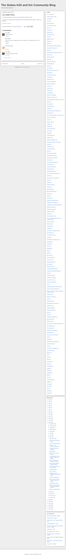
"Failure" (49, 124)
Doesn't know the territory (52, 288)
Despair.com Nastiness (52, 200)
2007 (49, 503)
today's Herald (8, 23)
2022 (49, 401)
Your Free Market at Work (54, 443)
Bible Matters (50, 189)
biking (48, 359)
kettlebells (49, 372)
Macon (6, 38)
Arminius (49, 90)
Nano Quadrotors (50, 216)
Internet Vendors (50, 310)
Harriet (48, 144)
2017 (49, 409)
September (52, 429)
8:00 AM (7, 43)
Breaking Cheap (50, 262)
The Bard (49, 160)
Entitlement (49, 39)
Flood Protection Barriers (52, 303)
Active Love (49, 259)
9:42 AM (7, 49)
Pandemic (49, 223)
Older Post (39, 63)
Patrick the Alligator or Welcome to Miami (54, 461)
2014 (49, 414)
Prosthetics (49, 226)
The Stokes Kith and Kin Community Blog (28, 5)
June (51, 435)
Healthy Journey (50, 16)
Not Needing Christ (51, 155)
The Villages (49, 164)
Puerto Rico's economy (52, 334)
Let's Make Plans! (53, 469)
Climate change (50, 275)
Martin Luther (50, 57)
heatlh (48, 368)
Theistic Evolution (50, 166)
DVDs (48, 195)
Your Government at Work (52, 173)
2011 (49, 420)
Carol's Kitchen (50, 266)
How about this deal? (53, 483)
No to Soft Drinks (53, 438)
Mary (54, 529)
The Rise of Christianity (52, 348)
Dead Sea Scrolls (50, 74)
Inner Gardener (50, 148)
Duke (48, 36)
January (51, 497)
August (51, 431)
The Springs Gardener (51, 162)
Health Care (49, 146)
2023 (49, 399)
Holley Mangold (50, 308)
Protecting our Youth (51, 157)
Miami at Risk (50, 319)
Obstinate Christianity (51, 330)
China (48, 273)
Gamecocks (49, 305)
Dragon (48, 108)
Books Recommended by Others (54, 52)
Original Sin (49, 529)
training (48, 390)
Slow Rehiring (52, 451)
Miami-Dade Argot (51, 153)
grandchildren (50, 63)
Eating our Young (50, 296)
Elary (48, 299)
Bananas (49, 32)
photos (48, 66)
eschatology (49, 366)
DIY (47, 284)
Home (22, 63)
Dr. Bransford (50, 106)
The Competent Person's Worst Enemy (54, 467)
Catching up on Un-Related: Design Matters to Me (55, 474)
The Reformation (50, 25)
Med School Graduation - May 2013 (54, 115)
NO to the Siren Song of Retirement (54, 323)
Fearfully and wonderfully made (53, 204)
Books (48, 18)
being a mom (49, 122)
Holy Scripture (50, 518)
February (52, 495)
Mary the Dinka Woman (52, 70)
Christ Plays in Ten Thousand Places (55, 520)
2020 (49, 405)
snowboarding (50, 379)
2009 (49, 499)
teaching (49, 384)
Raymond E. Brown (51, 48)
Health (48, 41)
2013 (49, 416)
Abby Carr (49, 88)
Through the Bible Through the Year (54, 99)
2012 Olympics (50, 257)
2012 (49, 418)
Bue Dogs (49, 264)
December (52, 423)
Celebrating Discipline (51, 268)
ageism (48, 352)
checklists (49, 361)
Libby (48, 314)
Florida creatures (50, 207)
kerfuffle (48, 370)
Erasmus (49, 54)
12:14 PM (7, 55)
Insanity (48, 213)
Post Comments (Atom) (25, 67)
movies (48, 86)
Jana (48, 521)
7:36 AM (7, 36)
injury (48, 253)
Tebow (48, 50)
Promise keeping (50, 81)
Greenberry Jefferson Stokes (53, 142)
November (52, 425)
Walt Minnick (49, 169)
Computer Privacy (51, 277)
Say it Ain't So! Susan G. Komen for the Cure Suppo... (54, 480)
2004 (49, 509)
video (48, 180)
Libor (48, 151)
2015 (49, 412)
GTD (48, 21)
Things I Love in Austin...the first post (54, 446)
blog (48, 250)
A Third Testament (51, 523)
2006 (49, 505)
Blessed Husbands (51, 191)
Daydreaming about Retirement (53, 286)
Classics (48, 126)
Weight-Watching (50, 171)
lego (48, 43)
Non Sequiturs (50, 328)
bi (47, 355)
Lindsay (48, 534)
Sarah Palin (49, 23)
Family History (50, 135)
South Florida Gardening (52, 341)
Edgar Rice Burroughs (51, 202)
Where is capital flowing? (54, 489)
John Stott (49, 68)
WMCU (48, 59)
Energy (48, 133)
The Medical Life (50, 235)
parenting (49, 72)
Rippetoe (49, 339)
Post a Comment (7, 57)
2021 (49, 403)
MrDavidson (49, 321)
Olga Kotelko (49, 332)
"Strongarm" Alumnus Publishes (53, 449)
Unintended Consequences (53, 239)
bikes (48, 357)
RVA (48, 337)
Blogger (39, 554)
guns (48, 27)
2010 (49, 422)
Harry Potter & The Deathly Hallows (54, 540)
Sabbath (48, 228)
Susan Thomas (50, 343)
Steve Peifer (49, 34)
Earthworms (49, 294)
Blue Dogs (49, 104)
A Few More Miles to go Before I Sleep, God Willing (54, 457)
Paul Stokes (7, 45)
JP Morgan (49, 113)
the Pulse (49, 255)
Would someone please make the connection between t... (54, 486)
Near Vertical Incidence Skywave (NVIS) (54, 464)
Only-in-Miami (50, 221)
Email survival (50, 301)
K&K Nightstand (50, 513)
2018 (49, 407)
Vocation (49, 244)
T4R (48, 346)
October (51, 427)
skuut (48, 377)
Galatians (49, 137)
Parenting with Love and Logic (53, 533)
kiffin (48, 375)
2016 (49, 411)
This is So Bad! (52, 471)
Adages (48, 182)
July (50, 433)
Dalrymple (49, 198)
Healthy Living (50, 211)
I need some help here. (54, 477)
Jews (48, 312)
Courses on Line (50, 279)
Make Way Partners (51, 97)
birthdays (49, 248)
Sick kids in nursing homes (52, 230)
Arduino (48, 186)
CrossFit (48, 130)
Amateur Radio (50, 184)
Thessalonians (50, 350)
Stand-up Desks (50, 83)
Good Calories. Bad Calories (53, 110)
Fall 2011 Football (51, 95)
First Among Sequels (51, 515)
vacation (48, 393)
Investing (49, 77)
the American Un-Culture (52, 178)
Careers (48, 193)
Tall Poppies (49, 232)
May (51, 436)
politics (48, 175)
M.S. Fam (49, 14)
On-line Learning (50, 117)
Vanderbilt (49, 241)
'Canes (48, 30)
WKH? (48, 246)
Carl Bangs (49, 92)
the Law (48, 386)
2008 (49, 501)
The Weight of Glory (51, 531)
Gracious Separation (51, 139)
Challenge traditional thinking (53, 270)
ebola (48, 364)
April (51, 491)
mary (6, 32)
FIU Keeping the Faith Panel (53, 45)
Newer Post (5, 63)
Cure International (51, 282)
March (51, 493)
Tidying (48, 237)
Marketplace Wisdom (51, 316)
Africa (48, 101)
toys (48, 388)
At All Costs (49, 544)
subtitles (48, 381)
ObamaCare (49, 79)
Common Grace (50, 128)
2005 (49, 507)
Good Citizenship (50, 209)
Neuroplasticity (50, 325)
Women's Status (50, 61)
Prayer (48, 119)
